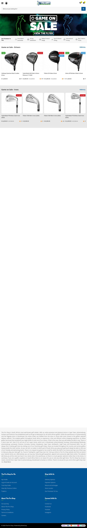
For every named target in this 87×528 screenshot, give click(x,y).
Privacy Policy (5, 509)
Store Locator (49, 488)
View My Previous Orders (9, 488)
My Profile (4, 479)
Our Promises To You (51, 491)
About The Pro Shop (7, 506)
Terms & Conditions (7, 512)
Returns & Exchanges (51, 485)
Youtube (47, 509)
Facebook (48, 506)
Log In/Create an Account (9, 482)
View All (83, 47)
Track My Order (6, 485)
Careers (3, 515)
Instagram (48, 512)
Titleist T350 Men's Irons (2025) (31, 115)
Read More (7, 462)
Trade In (3, 491)
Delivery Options (50, 479)
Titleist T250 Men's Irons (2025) (52, 115)
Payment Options (50, 482)
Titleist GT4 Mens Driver (50, 73)
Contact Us (48, 504)
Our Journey (5, 504)
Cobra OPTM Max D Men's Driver (74, 73)
